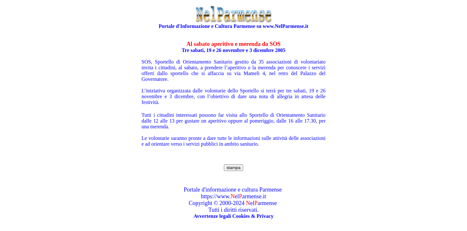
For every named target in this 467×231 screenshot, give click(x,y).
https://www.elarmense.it (233, 196)
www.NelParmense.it (285, 26)
